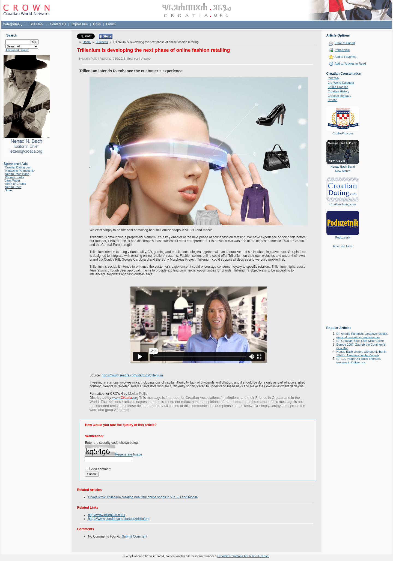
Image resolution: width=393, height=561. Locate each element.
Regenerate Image (128, 454)
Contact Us (58, 24)
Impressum (80, 24)
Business (102, 42)
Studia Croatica (338, 87)
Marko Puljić (89, 58)
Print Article (342, 50)
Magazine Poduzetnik (19, 170)
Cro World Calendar (341, 82)
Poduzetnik (342, 237)
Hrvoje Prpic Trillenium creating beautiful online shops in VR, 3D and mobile (143, 497)
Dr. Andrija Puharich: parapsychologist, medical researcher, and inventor (362, 335)
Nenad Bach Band (17, 174)
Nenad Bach (13, 187)
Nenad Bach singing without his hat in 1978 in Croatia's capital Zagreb (361, 353)
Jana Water (12, 180)
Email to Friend (345, 43)
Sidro (8, 190)
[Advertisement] (342, 291)
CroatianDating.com (18, 167)
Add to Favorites (345, 56)
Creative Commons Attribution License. (243, 556)
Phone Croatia (14, 177)
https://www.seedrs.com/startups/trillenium (132, 375)
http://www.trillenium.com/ (106, 515)
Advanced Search (17, 50)
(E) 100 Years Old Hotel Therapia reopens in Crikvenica (359, 360)
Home (87, 42)
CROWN (334, 78)
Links (97, 24)
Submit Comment (134, 536)
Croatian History (338, 91)
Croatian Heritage (339, 95)
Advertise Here (343, 246)
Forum (111, 24)
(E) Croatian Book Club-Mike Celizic (360, 340)
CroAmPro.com (342, 133)
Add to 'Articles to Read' (351, 63)
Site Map (36, 24)
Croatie (332, 100)
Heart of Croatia (15, 183)
